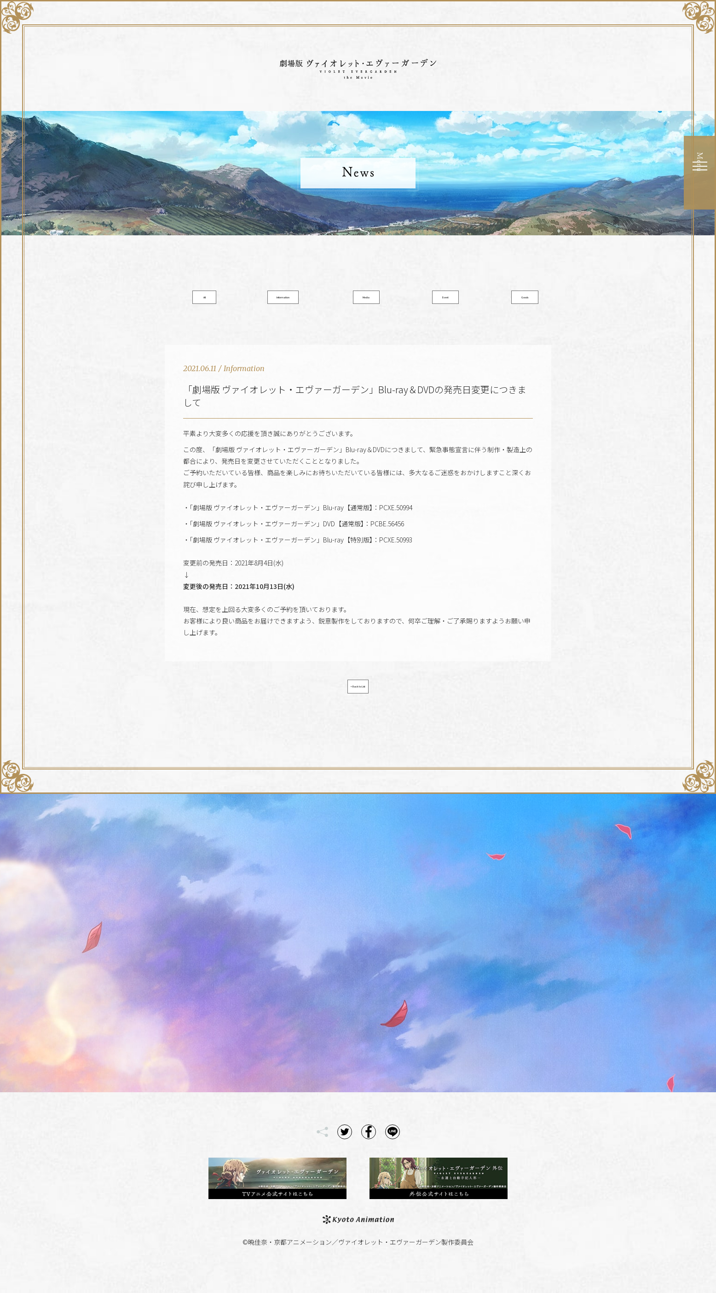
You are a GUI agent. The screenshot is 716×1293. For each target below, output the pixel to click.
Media (358, 300)
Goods (494, 300)
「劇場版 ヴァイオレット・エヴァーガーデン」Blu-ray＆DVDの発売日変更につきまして (354, 407)
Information (290, 300)
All (222, 300)
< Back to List (358, 701)
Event (426, 300)
